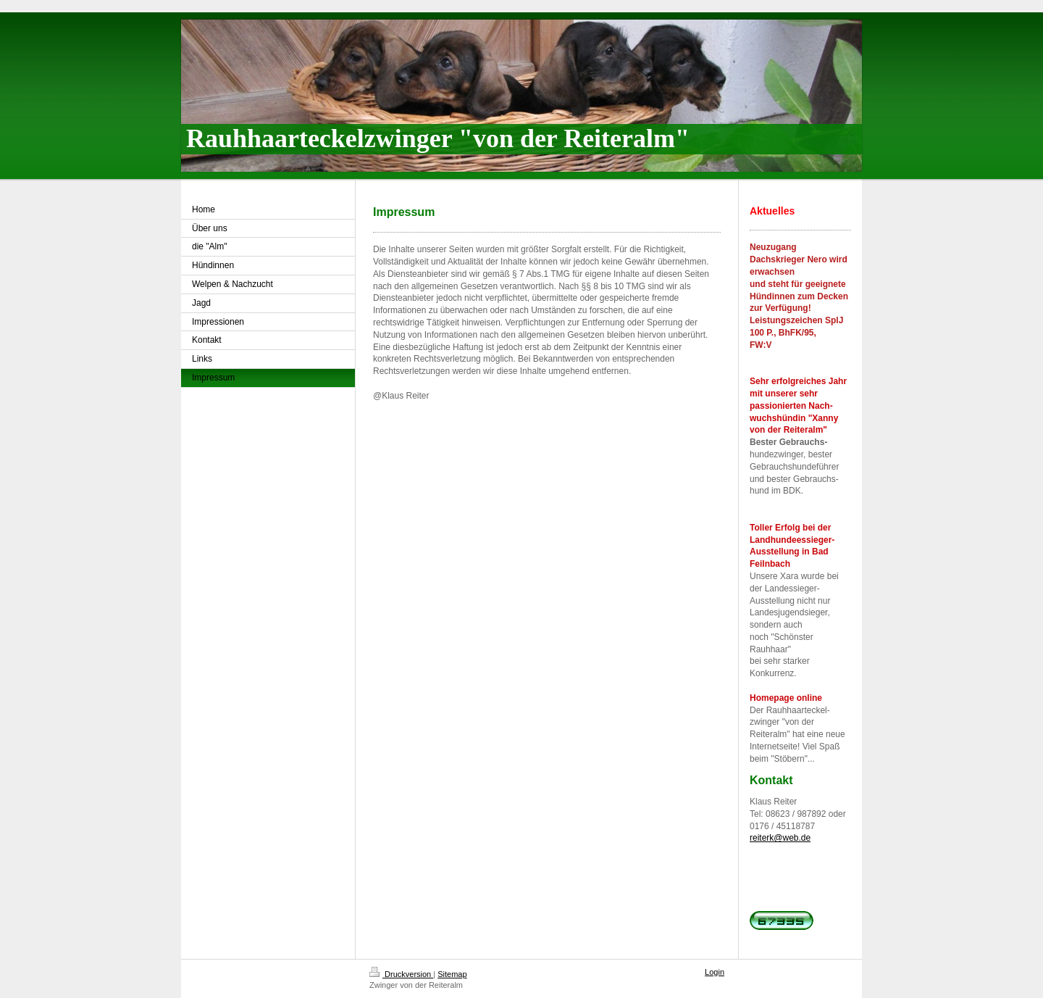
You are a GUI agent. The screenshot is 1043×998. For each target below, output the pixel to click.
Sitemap (451, 974)
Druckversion (401, 974)
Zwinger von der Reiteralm (416, 985)
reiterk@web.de (780, 838)
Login (714, 972)
